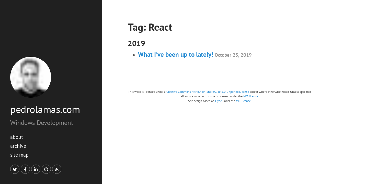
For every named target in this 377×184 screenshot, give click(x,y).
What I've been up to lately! (195, 54)
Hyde (218, 101)
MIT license (250, 96)
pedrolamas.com (45, 109)
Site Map (19, 155)
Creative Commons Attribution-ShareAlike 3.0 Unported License (207, 92)
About (16, 137)
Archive (18, 146)
